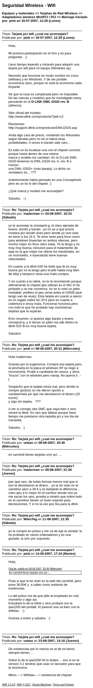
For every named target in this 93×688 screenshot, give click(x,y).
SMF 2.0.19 (8, 684)
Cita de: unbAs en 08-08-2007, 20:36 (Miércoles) (35, 568)
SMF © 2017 (24, 684)
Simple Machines (41, 684)
